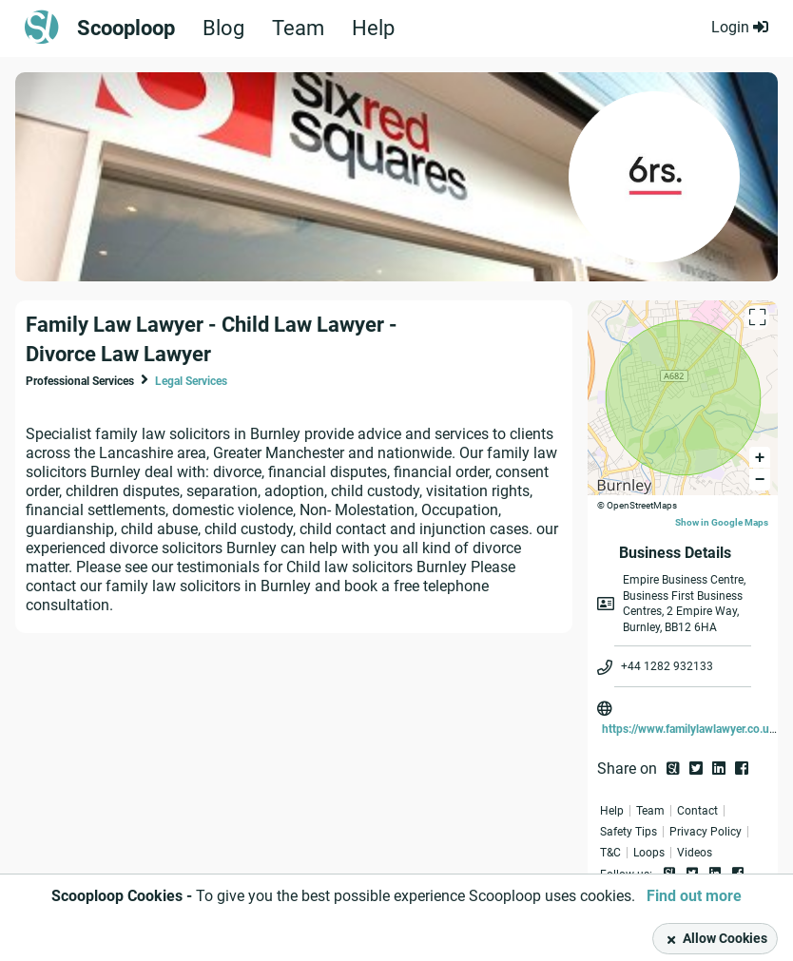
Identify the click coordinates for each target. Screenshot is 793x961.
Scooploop (126, 28)
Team (298, 28)
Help (373, 28)
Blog (223, 28)
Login (739, 27)
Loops (649, 852)
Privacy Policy (705, 831)
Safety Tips (628, 831)
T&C (610, 852)
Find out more (694, 896)
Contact (697, 810)
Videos (694, 852)
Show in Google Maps (721, 522)
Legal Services (191, 381)
